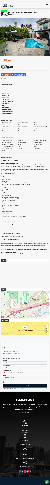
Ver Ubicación (21, 330)
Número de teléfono (7, 370)
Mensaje (5, 375)
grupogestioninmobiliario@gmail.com (11, 353)
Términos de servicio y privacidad (19, 388)
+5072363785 (15, 351)
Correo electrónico (7, 365)
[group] (25, 37)
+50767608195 (7, 351)
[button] (1, 54)
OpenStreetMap (46, 317)
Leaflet (38, 317)
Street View (6, 60)
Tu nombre (5, 360)
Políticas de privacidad (25, 412)
